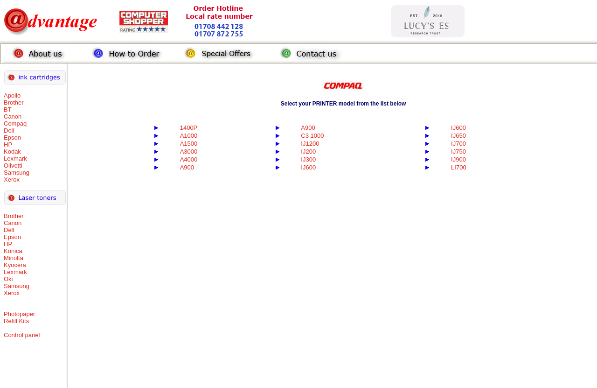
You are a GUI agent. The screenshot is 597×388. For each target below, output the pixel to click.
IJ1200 (310, 143)
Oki (8, 278)
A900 (308, 127)
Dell (9, 130)
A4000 (189, 159)
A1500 (189, 143)
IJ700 (458, 143)
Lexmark (15, 158)
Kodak (12, 151)
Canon (12, 116)
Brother (14, 102)
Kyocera (15, 264)
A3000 (189, 151)
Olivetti (13, 165)
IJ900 (458, 159)
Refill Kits (16, 321)
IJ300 (308, 159)
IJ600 (458, 127)
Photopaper (19, 313)
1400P (189, 127)
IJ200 (308, 151)
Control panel (22, 335)
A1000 (189, 135)
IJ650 (458, 135)
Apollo (12, 95)
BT (8, 109)
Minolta (13, 257)
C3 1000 (312, 135)
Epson (12, 137)
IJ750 (458, 151)
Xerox (12, 179)
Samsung (16, 172)
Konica (13, 250)
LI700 (458, 167)
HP (8, 144)
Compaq (15, 123)
